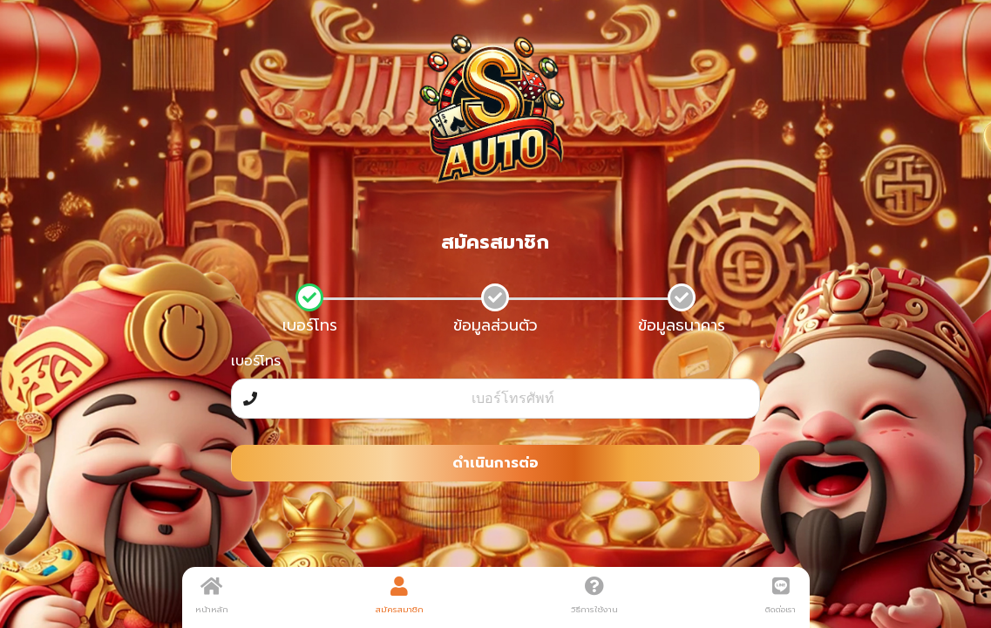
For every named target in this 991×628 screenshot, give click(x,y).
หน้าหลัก (211, 596)
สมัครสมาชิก (400, 596)
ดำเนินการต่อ (495, 463)
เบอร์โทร (256, 361)
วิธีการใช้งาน (594, 596)
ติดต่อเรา (780, 596)
